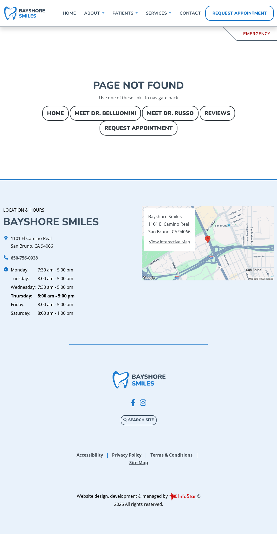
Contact (190, 13)
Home (69, 13)
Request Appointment (239, 13)
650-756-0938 (24, 258)
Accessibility (90, 455)
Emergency (256, 34)
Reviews (217, 113)
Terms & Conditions (171, 455)
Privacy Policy (126, 455)
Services (157, 13)
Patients (123, 13)
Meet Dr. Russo (170, 113)
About (92, 13)
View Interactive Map (169, 242)
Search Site (138, 419)
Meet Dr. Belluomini (105, 113)
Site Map (138, 463)
